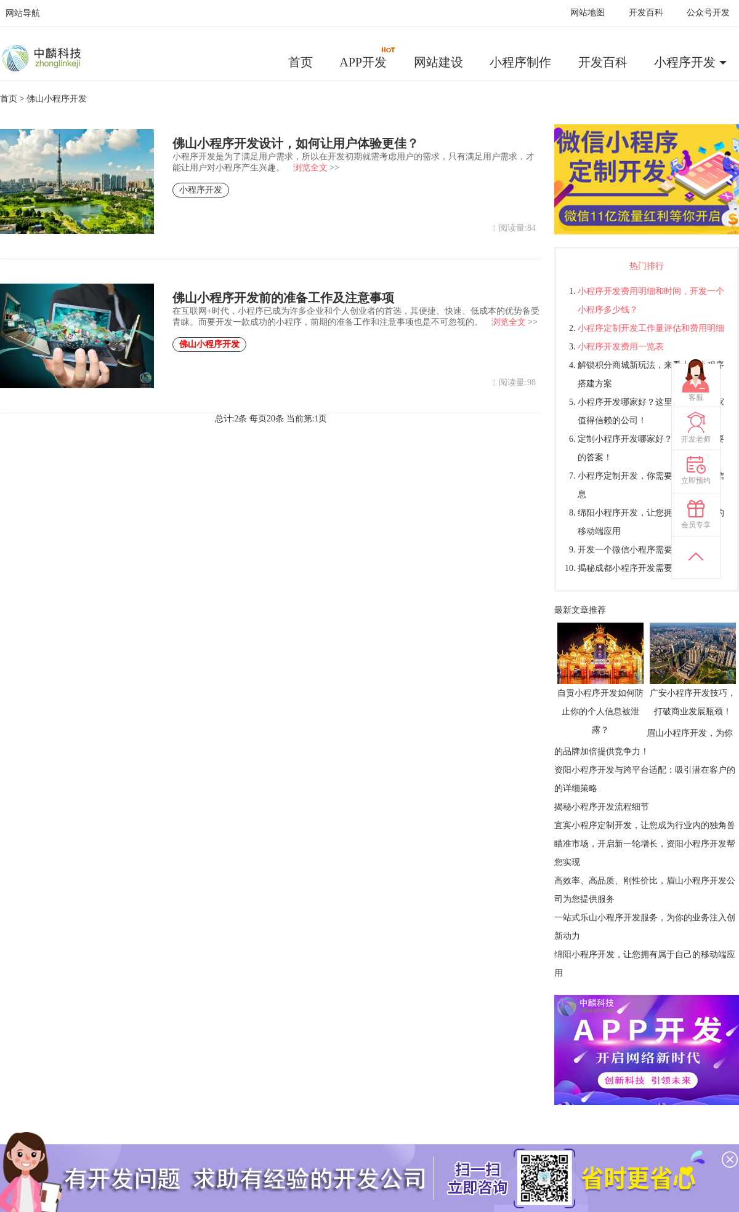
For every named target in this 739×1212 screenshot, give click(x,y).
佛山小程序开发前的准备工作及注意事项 (283, 298)
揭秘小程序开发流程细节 (601, 806)
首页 (300, 62)
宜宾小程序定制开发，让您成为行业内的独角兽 (644, 825)
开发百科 (646, 12)
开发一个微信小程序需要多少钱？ (642, 549)
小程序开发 (685, 62)
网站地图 (587, 12)
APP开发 (367, 58)
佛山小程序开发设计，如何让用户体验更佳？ (295, 143)
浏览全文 (310, 167)
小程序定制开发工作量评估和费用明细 (651, 328)
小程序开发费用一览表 (621, 346)
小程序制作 (520, 62)
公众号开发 (708, 12)
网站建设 (438, 62)
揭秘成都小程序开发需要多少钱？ (642, 568)
